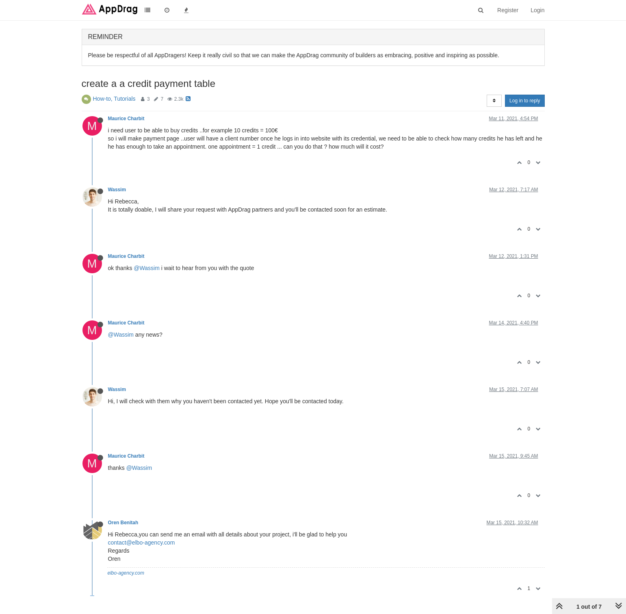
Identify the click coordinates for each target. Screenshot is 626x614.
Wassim (117, 189)
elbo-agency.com (126, 573)
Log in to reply (524, 101)
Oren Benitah (123, 522)
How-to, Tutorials (114, 98)
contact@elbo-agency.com (141, 542)
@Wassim (146, 268)
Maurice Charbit (126, 118)
